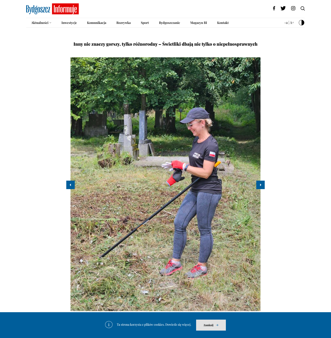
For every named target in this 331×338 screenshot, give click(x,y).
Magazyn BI (198, 23)
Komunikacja (96, 23)
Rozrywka (123, 23)
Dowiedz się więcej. (178, 325)
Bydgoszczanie (169, 23)
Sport (145, 23)
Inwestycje (69, 23)
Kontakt (223, 23)
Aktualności (39, 23)
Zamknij (208, 325)
